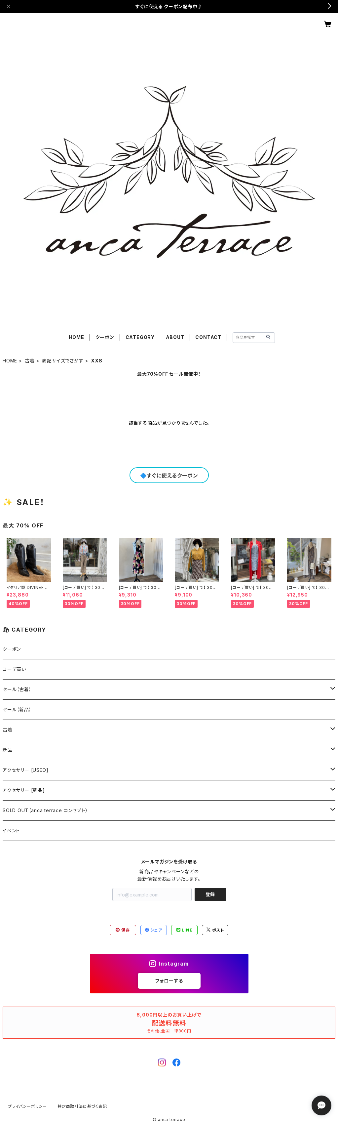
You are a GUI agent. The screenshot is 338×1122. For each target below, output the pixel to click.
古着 (30, 360)
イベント (11, 830)
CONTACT (208, 337)
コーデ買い (14, 669)
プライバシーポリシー (27, 1106)
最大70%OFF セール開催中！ (169, 374)
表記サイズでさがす (62, 360)
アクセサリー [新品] (24, 790)
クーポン (104, 337)
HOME (76, 337)
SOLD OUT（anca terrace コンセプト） (45, 810)
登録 (210, 894)
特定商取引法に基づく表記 (82, 1106)
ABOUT (175, 337)
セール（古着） (17, 689)
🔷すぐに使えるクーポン (169, 475)
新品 (8, 750)
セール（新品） (17, 709)
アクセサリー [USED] (25, 770)
